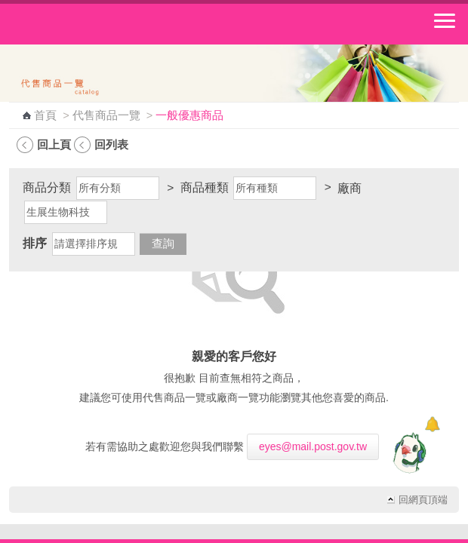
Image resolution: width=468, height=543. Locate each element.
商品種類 (204, 187)
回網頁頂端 (423, 500)
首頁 (45, 115)
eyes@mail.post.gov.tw (313, 446)
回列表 (111, 144)
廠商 (349, 188)
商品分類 (47, 187)
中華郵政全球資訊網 (94, 24)
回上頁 (54, 144)
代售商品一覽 (106, 115)
